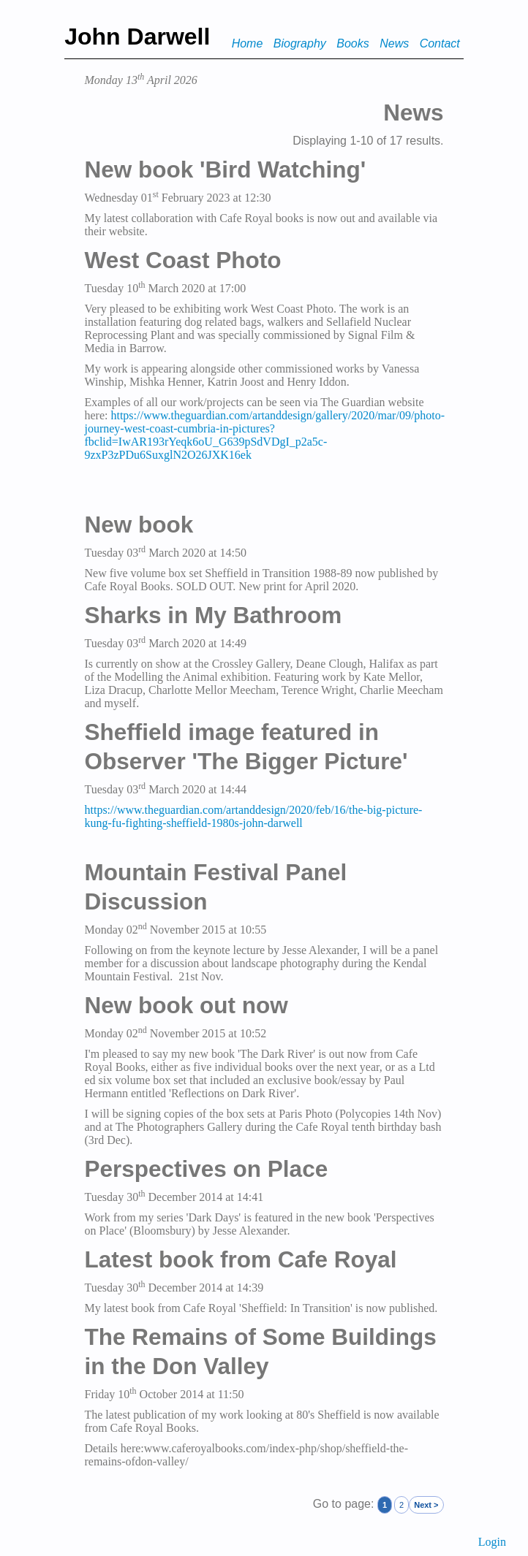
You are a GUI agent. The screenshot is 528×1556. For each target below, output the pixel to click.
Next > (426, 1504)
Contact (440, 43)
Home (247, 43)
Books (352, 43)
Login (492, 1542)
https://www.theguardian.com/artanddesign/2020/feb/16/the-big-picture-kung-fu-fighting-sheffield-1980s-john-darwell (253, 816)
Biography (300, 43)
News (394, 43)
